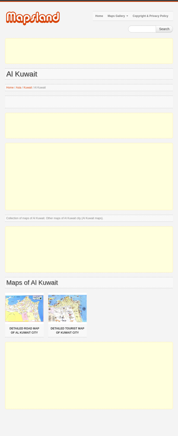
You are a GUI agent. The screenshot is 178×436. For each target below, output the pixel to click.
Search (164, 29)
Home (99, 16)
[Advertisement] (89, 51)
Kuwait (28, 87)
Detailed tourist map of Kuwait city (67, 330)
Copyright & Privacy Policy (150, 16)
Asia (18, 87)
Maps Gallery (118, 16)
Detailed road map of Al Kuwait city (24, 330)
